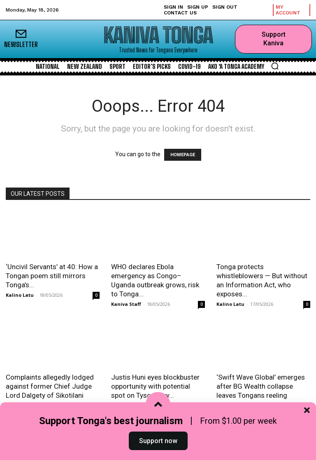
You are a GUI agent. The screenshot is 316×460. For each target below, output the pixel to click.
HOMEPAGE (182, 154)
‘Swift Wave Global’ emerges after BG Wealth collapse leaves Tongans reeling (260, 386)
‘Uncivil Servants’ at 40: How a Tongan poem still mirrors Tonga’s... (52, 276)
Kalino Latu (20, 295)
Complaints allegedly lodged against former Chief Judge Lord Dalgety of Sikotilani (50, 386)
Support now (158, 441)
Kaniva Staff (126, 304)
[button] (275, 66)
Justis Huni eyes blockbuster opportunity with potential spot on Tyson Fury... (155, 386)
